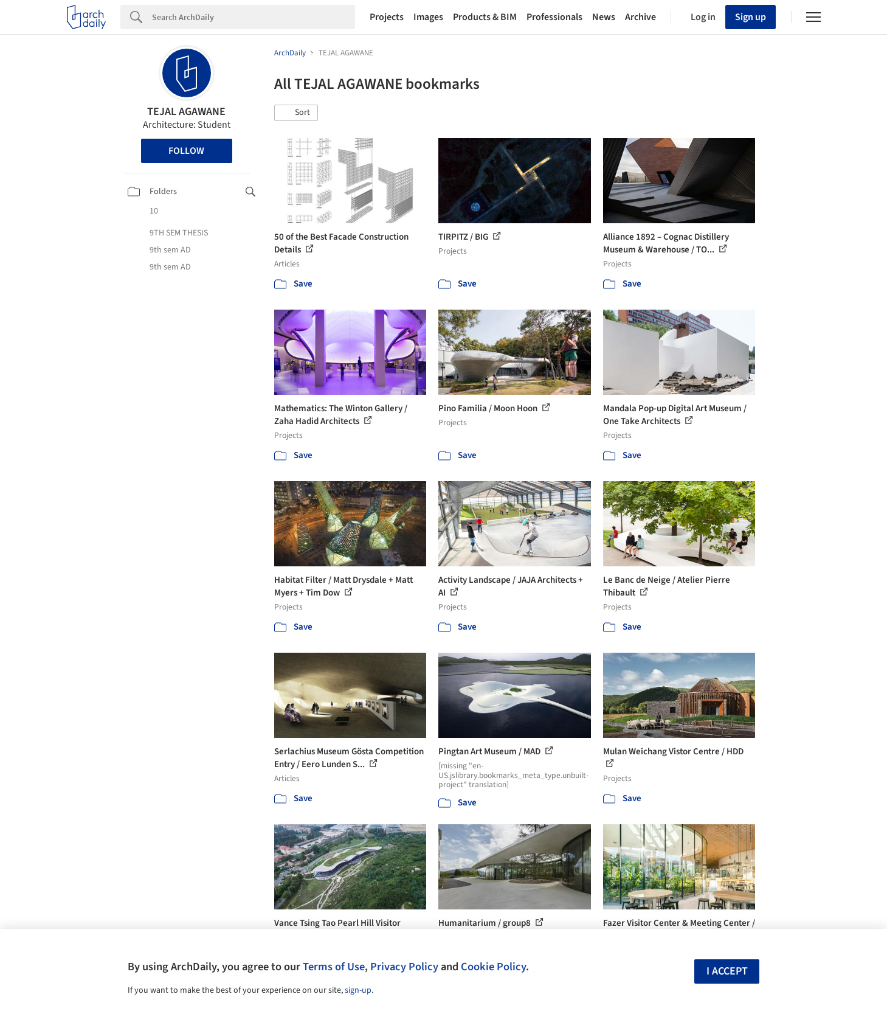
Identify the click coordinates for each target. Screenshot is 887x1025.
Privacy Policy (404, 967)
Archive (640, 17)
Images (428, 17)
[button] (296, 113)
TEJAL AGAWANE (186, 111)
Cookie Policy (493, 967)
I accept (727, 971)
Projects (387, 17)
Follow (186, 151)
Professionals (554, 17)
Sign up (750, 17)
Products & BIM (485, 17)
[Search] (253, 17)
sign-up (358, 990)
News (603, 17)
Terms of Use (334, 967)
